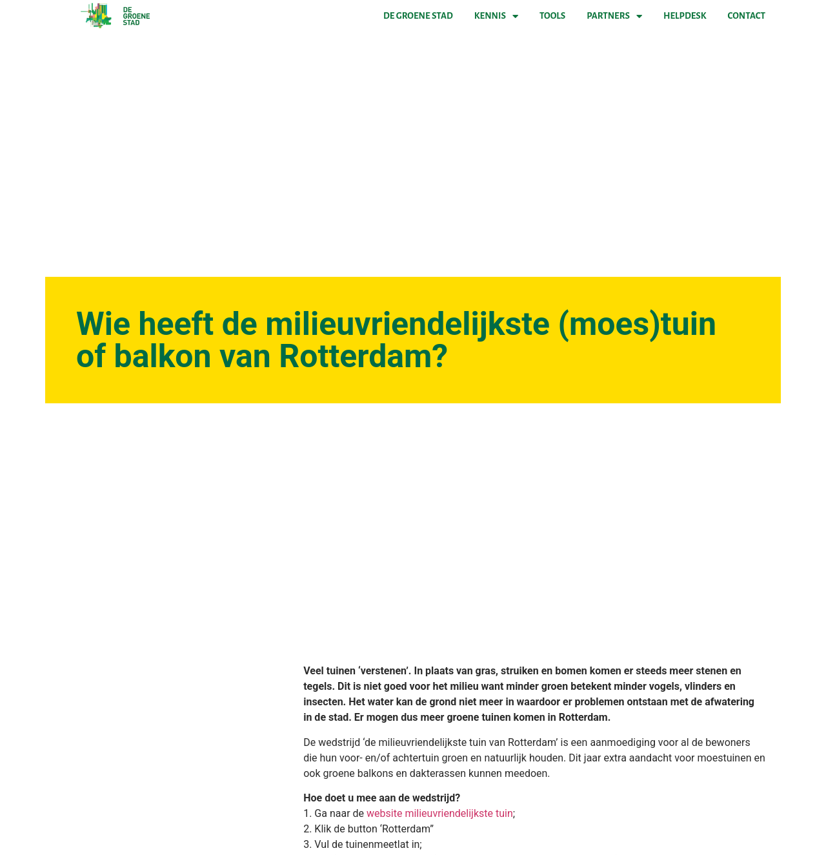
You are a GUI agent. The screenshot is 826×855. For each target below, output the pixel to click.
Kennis (496, 16)
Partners (614, 16)
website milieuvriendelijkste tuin (440, 813)
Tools (552, 16)
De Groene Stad (418, 16)
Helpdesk (684, 16)
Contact (746, 16)
